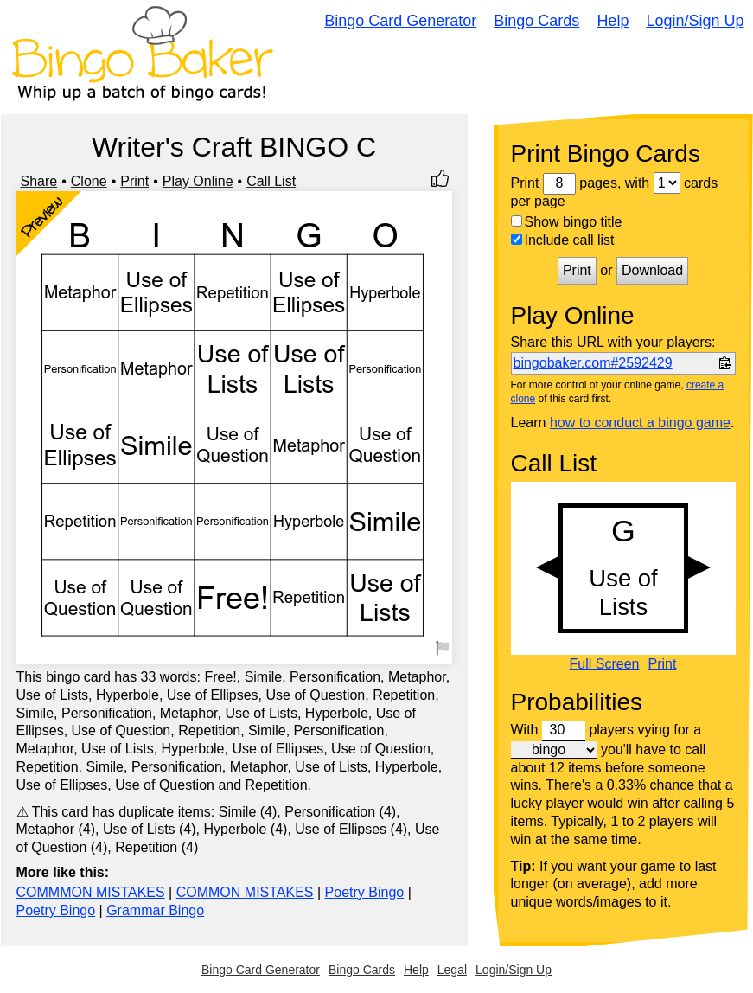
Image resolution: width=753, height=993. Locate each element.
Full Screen (605, 664)
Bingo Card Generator (400, 20)
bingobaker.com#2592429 (593, 363)
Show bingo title (566, 222)
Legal (452, 970)
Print (134, 181)
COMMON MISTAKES (245, 892)
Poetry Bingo (365, 892)
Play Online (198, 181)
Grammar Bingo (155, 910)
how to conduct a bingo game (640, 422)
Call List (271, 181)
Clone (89, 181)
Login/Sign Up (694, 20)
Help (613, 20)
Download (652, 270)
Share (39, 181)
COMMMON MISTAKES (90, 892)
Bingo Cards (536, 20)
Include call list (563, 240)
